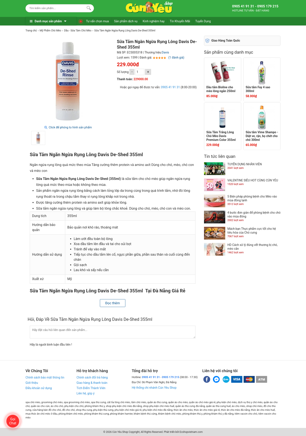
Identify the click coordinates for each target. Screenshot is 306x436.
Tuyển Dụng (203, 21)
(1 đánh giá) (176, 57)
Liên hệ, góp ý (85, 393)
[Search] (88, 7)
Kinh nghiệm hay (154, 21)
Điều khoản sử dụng (39, 388)
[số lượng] (139, 72)
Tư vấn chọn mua (97, 21)
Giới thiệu (32, 382)
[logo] (149, 7)
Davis (165, 52)
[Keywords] (55, 8)
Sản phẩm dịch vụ (125, 21)
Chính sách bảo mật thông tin (45, 377)
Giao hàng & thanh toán (91, 382)
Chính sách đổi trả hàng (92, 377)
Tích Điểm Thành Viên (90, 388)
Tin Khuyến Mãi (180, 21)
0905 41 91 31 (170, 87)
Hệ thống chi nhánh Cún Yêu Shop (154, 387)
